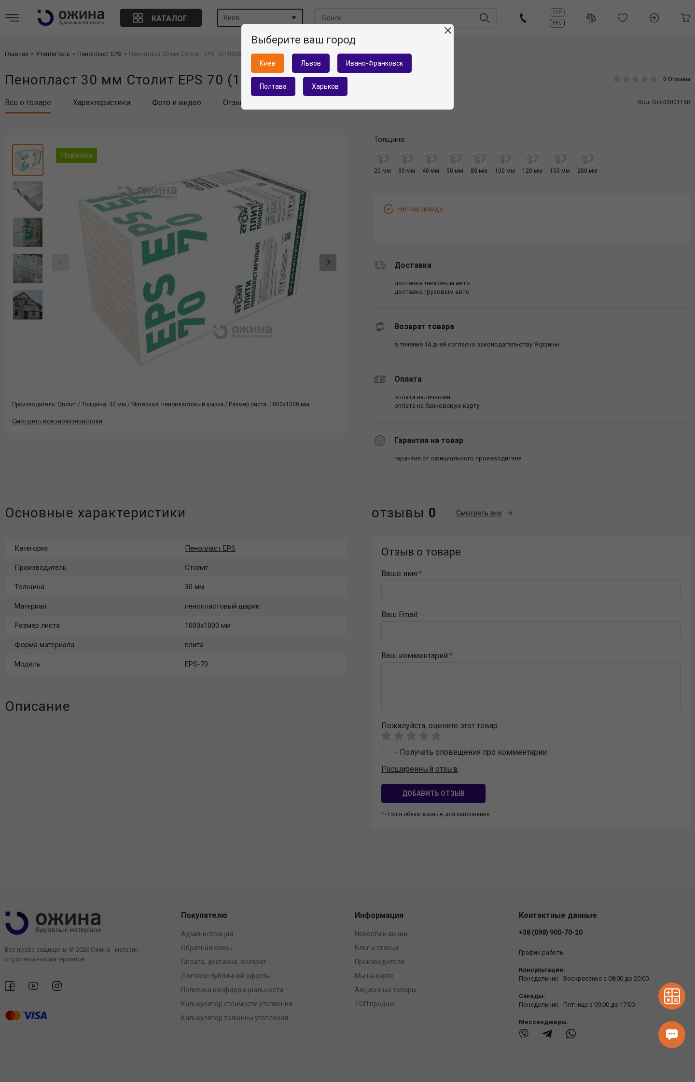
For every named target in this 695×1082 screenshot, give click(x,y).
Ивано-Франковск (374, 63)
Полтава (273, 86)
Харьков (325, 86)
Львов (311, 63)
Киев (268, 63)
